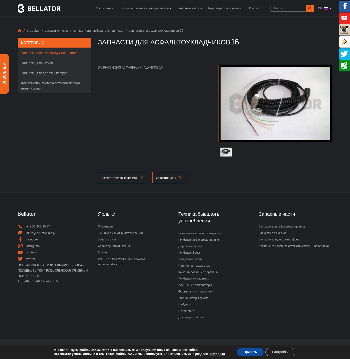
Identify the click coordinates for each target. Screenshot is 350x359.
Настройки (280, 352)
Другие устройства (191, 317)
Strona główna (19, 30)
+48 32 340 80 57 (47, 281)
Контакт (254, 8)
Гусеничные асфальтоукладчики (199, 233)
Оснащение (186, 311)
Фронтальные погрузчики (195, 291)
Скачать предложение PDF (123, 178)
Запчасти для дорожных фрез (279, 239)
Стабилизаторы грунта (193, 298)
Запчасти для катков (273, 233)
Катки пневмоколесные (194, 265)
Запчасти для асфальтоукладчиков (98, 30)
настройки (217, 354)
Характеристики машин (224, 8)
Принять (250, 352)
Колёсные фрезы (189, 252)
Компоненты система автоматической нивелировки (294, 246)
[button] (310, 8)
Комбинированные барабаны (198, 272)
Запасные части (188, 8)
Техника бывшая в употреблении (145, 8)
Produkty (33, 30)
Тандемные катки (190, 259)
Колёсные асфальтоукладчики (198, 240)
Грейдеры (184, 304)
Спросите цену (169, 178)
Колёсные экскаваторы (194, 278)
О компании (104, 8)
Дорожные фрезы (190, 246)
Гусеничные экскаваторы (195, 285)
